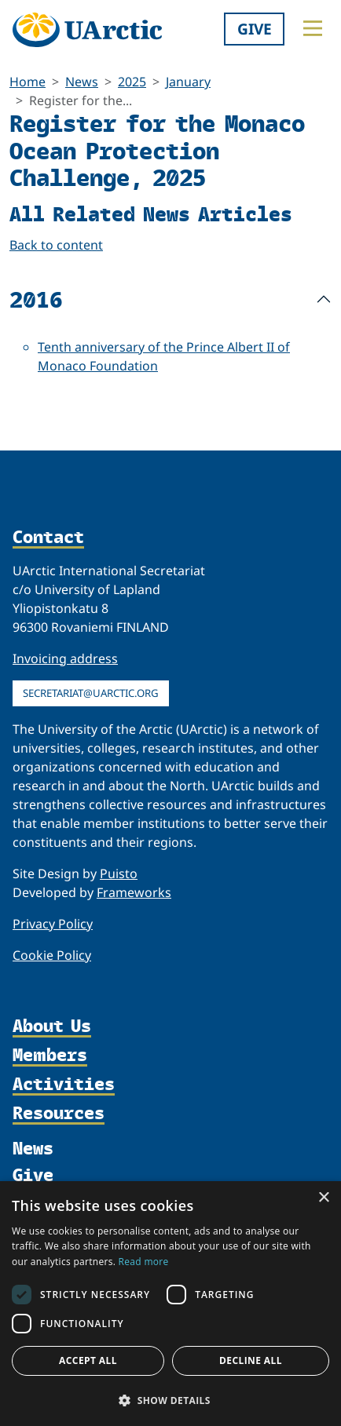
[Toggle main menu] (312, 28)
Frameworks (134, 892)
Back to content (56, 244)
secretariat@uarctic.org (91, 693)
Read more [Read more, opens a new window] (144, 1261)
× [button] (323, 1198)
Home (27, 81)
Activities (64, 1084)
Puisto (119, 873)
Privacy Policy (53, 923)
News (81, 81)
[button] (170, 1400)
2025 (132, 81)
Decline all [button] (250, 1360)
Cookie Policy (52, 955)
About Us (52, 1026)
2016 (36, 298)
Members (50, 1055)
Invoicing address (65, 658)
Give (254, 28)
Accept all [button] (88, 1360)
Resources (58, 1113)
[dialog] (170, 1303)
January (188, 81)
